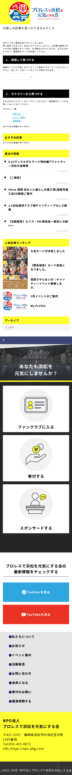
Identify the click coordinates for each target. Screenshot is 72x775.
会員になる (20, 682)
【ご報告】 (15, 177)
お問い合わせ (21, 673)
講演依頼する (21, 701)
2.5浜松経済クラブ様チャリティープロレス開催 (37, 207)
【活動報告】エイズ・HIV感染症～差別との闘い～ (38, 223)
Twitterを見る (36, 592)
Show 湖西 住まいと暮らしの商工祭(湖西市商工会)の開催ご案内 (38, 191)
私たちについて (23, 636)
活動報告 (16, 120)
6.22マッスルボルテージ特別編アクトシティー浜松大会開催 (37, 164)
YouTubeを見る (36, 614)
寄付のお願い (21, 691)
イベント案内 (18, 117)
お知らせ (16, 113)
